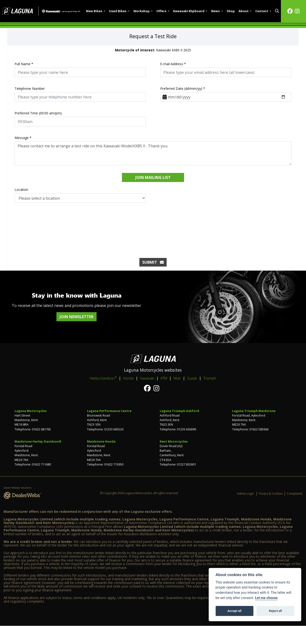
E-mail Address (173, 64)
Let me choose (266, 598)
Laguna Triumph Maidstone (254, 411)
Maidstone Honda (101, 441)
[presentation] (153, 225)
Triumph (209, 378)
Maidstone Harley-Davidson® (38, 441)
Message (23, 137)
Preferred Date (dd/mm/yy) (182, 88)
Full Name (24, 64)
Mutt (177, 378)
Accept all (234, 611)
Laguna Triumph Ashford (179, 411)
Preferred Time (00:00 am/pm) (38, 113)
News (215, 11)
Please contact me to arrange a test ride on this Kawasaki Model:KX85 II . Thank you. (153, 153)
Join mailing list (153, 177)
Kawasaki (147, 378)
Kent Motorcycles (174, 441)
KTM (164, 378)
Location (21, 189)
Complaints (294, 494)
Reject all (275, 611)
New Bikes (94, 11)
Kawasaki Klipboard (189, 11)
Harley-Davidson (103, 378)
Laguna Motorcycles (31, 411)
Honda (128, 378)
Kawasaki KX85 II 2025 (153, 50)
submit (153, 262)
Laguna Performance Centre (109, 411)
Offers (161, 11)
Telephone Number (30, 88)
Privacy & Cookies (271, 494)
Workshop (141, 11)
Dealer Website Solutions (17, 487)
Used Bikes (118, 11)
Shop (231, 11)
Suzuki (192, 378)
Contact (262, 11)
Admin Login (245, 494)
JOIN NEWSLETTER (76, 316)
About (244, 11)
